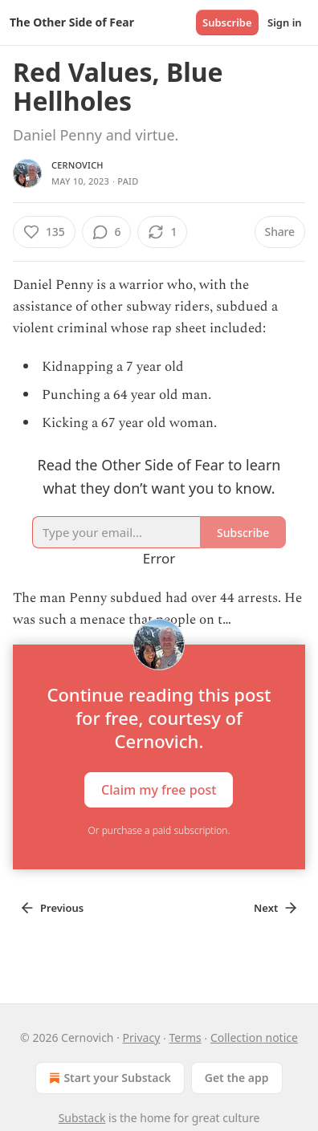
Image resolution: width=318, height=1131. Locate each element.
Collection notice (254, 1037)
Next (276, 908)
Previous (51, 908)
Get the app (237, 1077)
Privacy (142, 1037)
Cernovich (77, 165)
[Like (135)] (44, 232)
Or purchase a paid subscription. (159, 830)
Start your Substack (108, 1078)
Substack (82, 1117)
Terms (185, 1037)
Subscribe (227, 22)
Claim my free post (158, 789)
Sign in (284, 22)
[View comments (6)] (107, 232)
